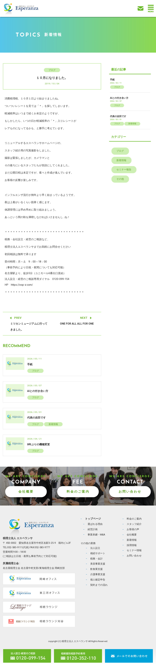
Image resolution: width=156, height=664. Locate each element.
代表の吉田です (36, 417)
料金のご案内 (78, 491)
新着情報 (53, 424)
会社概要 (26, 491)
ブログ (52, 70)
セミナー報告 (123, 169)
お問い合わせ (130, 491)
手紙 (29, 364)
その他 (120, 178)
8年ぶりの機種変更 (38, 444)
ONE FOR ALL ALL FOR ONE (77, 323)
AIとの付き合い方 (37, 391)
